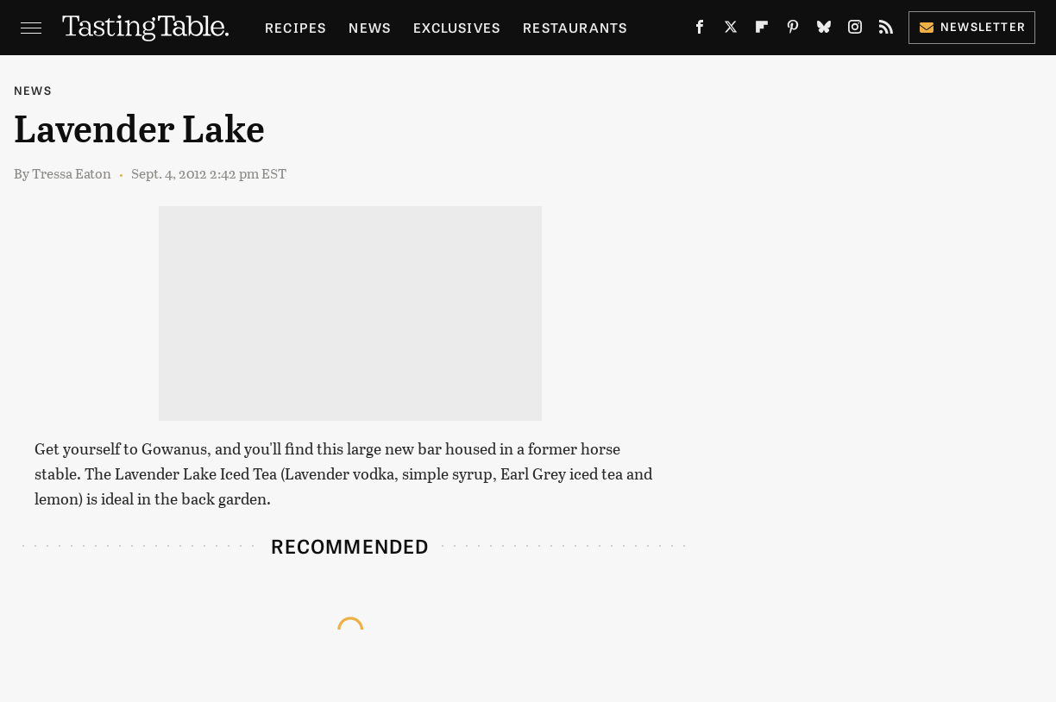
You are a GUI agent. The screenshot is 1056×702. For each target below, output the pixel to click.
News (370, 27)
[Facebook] (699, 30)
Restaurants (575, 27)
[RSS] (886, 30)
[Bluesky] (824, 30)
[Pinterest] (792, 30)
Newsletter (972, 26)
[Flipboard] (761, 30)
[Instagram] (855, 30)
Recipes (295, 27)
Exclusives (456, 27)
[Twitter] (730, 30)
